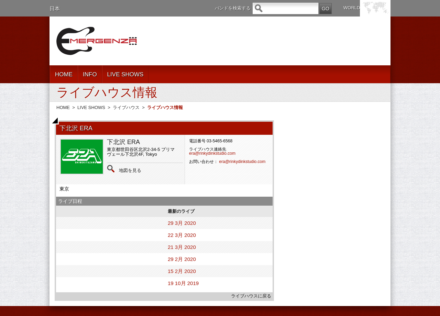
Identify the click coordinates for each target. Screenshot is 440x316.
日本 (55, 8)
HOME (64, 74)
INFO (90, 74)
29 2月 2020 (182, 259)
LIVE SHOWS (125, 74)
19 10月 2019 (183, 283)
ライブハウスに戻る (251, 296)
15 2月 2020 (182, 271)
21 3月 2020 (182, 247)
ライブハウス (126, 107)
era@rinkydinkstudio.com (212, 153)
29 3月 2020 (182, 223)
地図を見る (130, 170)
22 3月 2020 (182, 235)
